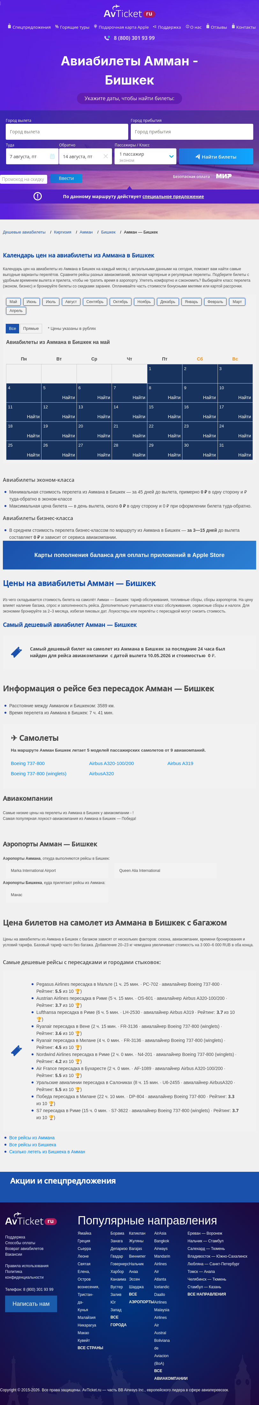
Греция (84, 1240)
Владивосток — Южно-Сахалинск (217, 1255)
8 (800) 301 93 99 (134, 38)
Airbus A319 (180, 762)
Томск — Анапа (201, 1271)
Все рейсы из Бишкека (32, 1144)
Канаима (118, 1278)
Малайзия (87, 1317)
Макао (83, 1332)
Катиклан (137, 1232)
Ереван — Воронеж (205, 1232)
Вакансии (13, 1254)
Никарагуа (87, 1324)
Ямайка (84, 1232)
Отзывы (213, 27)
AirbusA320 (101, 773)
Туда (10, 145)
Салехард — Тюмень (206, 1248)
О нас (191, 27)
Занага (117, 1240)
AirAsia (160, 1232)
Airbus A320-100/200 (111, 762)
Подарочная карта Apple (124, 27)
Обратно (67, 145)
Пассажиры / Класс (132, 145)
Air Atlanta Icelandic (161, 1279)
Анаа (133, 1271)
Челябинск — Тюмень (207, 1278)
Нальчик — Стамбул (206, 1240)
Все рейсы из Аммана (32, 1137)
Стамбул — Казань (204, 1286)
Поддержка (166, 27)
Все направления (207, 1293)
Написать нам (30, 1303)
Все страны (90, 1347)
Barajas (135, 1248)
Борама (117, 1232)
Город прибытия (146, 121)
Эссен (134, 1278)
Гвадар (117, 1255)
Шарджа (136, 1286)
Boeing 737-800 (28, 762)
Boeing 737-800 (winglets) (38, 773)
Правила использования (26, 1265)
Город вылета (18, 121)
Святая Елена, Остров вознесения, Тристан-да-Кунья (88, 1286)
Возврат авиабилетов (24, 1248)
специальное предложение (173, 195)
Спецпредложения (38, 27)
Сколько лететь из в (47, 1151)
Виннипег (137, 1255)
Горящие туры (78, 27)
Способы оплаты (20, 1242)
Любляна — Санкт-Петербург (214, 1263)
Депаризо (119, 1248)
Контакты (239, 27)
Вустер (117, 1286)
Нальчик (136, 1263)
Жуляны (136, 1240)
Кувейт (84, 1340)
